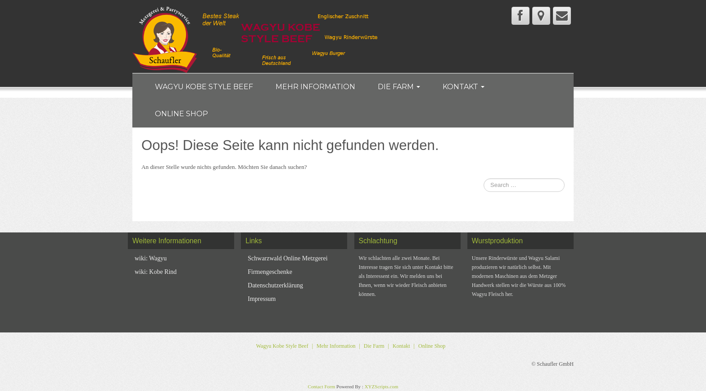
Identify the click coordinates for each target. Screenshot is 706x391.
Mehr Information (315, 86)
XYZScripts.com (381, 386)
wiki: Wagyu (151, 258)
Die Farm (399, 86)
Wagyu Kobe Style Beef (204, 86)
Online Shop (181, 113)
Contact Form (321, 386)
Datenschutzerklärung (275, 285)
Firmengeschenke (270, 271)
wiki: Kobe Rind (155, 271)
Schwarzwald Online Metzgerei (287, 258)
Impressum (262, 299)
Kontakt (463, 86)
